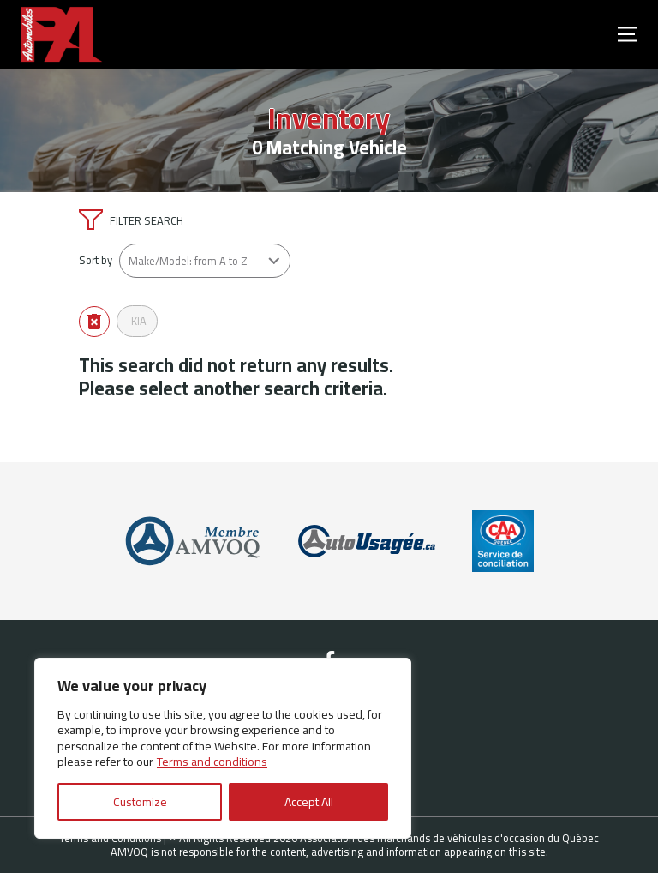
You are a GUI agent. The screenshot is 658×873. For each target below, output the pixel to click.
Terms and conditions (212, 761)
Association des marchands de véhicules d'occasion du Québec (449, 838)
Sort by (95, 260)
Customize (140, 802)
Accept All (308, 802)
